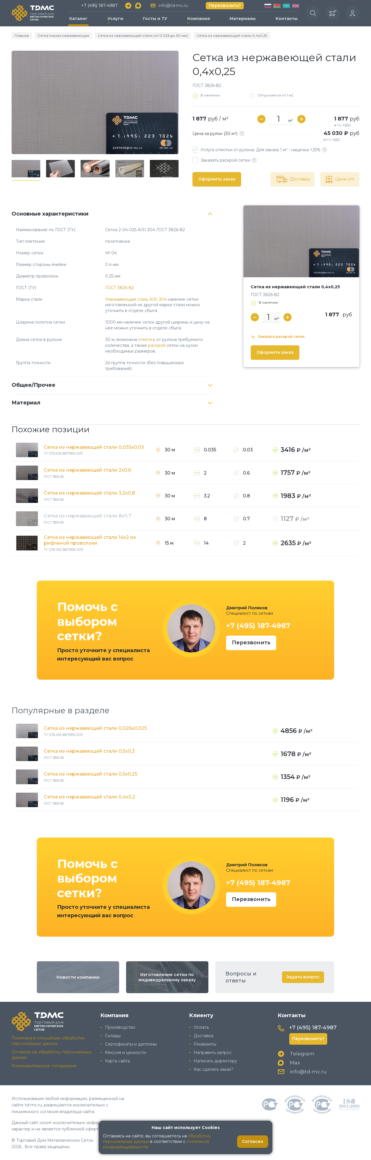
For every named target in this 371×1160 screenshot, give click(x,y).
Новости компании (78, 977)
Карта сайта (117, 1061)
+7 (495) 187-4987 (99, 5)
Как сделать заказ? (213, 1069)
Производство (120, 1027)
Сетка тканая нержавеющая (63, 35)
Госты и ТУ (155, 18)
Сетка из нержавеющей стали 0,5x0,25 (90, 774)
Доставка (203, 1035)
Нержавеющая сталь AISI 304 (136, 299)
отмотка (146, 339)
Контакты (287, 18)
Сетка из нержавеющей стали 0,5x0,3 (89, 751)
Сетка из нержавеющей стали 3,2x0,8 (89, 493)
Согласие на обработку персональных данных (52, 1054)
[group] (95, 102)
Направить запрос (213, 1052)
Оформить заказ (216, 179)
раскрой (157, 345)
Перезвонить (251, 642)
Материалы (243, 18)
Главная (21, 35)
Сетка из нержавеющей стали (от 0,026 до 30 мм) (143, 35)
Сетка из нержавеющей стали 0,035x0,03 (94, 447)
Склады (113, 1035)
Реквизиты (205, 1044)
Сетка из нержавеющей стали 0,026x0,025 (95, 728)
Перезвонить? (225, 5)
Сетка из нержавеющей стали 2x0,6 (87, 470)
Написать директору (215, 1061)
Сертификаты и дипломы (131, 1044)
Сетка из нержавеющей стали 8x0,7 (87, 516)
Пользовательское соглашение (44, 1065)
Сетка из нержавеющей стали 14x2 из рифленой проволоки (90, 540)
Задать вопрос (303, 977)
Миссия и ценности (125, 1052)
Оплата (201, 1027)
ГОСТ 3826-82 (119, 287)
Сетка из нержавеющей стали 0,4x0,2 (89, 797)
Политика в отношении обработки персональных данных (48, 1040)
